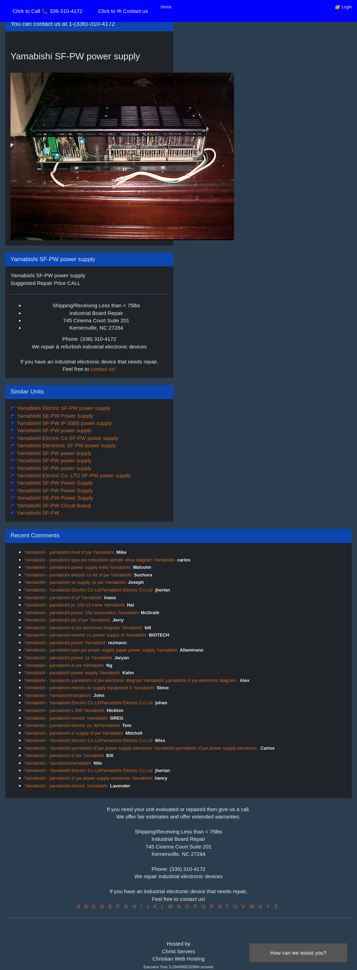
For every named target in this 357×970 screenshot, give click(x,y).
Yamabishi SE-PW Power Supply (54, 416)
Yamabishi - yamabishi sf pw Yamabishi (64, 665)
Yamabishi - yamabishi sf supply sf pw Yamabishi (73, 733)
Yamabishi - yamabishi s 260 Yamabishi (64, 710)
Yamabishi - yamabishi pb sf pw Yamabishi (67, 620)
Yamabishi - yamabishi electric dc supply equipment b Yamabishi (89, 687)
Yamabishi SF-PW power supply (53, 430)
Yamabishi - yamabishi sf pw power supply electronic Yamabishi (88, 778)
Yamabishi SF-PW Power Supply (54, 483)
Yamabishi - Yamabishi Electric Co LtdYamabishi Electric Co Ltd (88, 590)
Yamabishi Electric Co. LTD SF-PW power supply (73, 475)
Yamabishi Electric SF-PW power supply (62, 408)
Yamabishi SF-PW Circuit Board (53, 505)
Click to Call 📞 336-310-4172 (47, 11)
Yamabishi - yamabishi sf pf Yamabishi (63, 597)
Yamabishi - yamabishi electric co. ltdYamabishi (72, 725)
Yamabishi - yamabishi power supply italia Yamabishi (77, 567)
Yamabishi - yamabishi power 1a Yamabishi (68, 657)
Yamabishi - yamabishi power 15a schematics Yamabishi (81, 612)
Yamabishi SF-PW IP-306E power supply (63, 423)
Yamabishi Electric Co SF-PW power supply (66, 438)
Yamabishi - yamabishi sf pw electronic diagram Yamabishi (83, 627)
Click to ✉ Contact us (123, 11)
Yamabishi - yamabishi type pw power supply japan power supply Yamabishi (100, 650)
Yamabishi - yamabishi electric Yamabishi (66, 718)
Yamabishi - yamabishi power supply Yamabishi (72, 672)
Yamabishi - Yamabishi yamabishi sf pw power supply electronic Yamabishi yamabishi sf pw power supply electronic (141, 748)
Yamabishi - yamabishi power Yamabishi (64, 642)
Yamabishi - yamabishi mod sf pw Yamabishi (69, 552)
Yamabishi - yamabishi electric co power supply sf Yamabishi (85, 635)
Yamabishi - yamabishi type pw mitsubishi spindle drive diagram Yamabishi (99, 560)
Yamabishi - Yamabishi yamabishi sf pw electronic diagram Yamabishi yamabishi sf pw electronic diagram (130, 680)
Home (166, 7)
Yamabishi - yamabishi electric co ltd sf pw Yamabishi (77, 575)
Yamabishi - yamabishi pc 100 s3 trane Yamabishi (74, 605)
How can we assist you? (298, 953)
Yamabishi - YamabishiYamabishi (57, 695)
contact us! (103, 369)
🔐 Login (343, 7)
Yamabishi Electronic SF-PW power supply (65, 445)
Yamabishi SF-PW (37, 513)
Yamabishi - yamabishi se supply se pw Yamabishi (74, 582)
